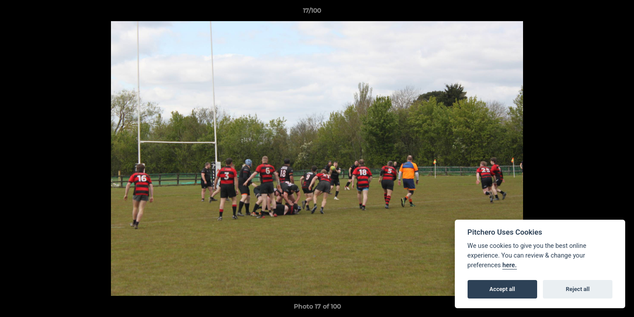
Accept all (502, 289)
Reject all (578, 289)
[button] (597, 13)
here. (509, 265)
